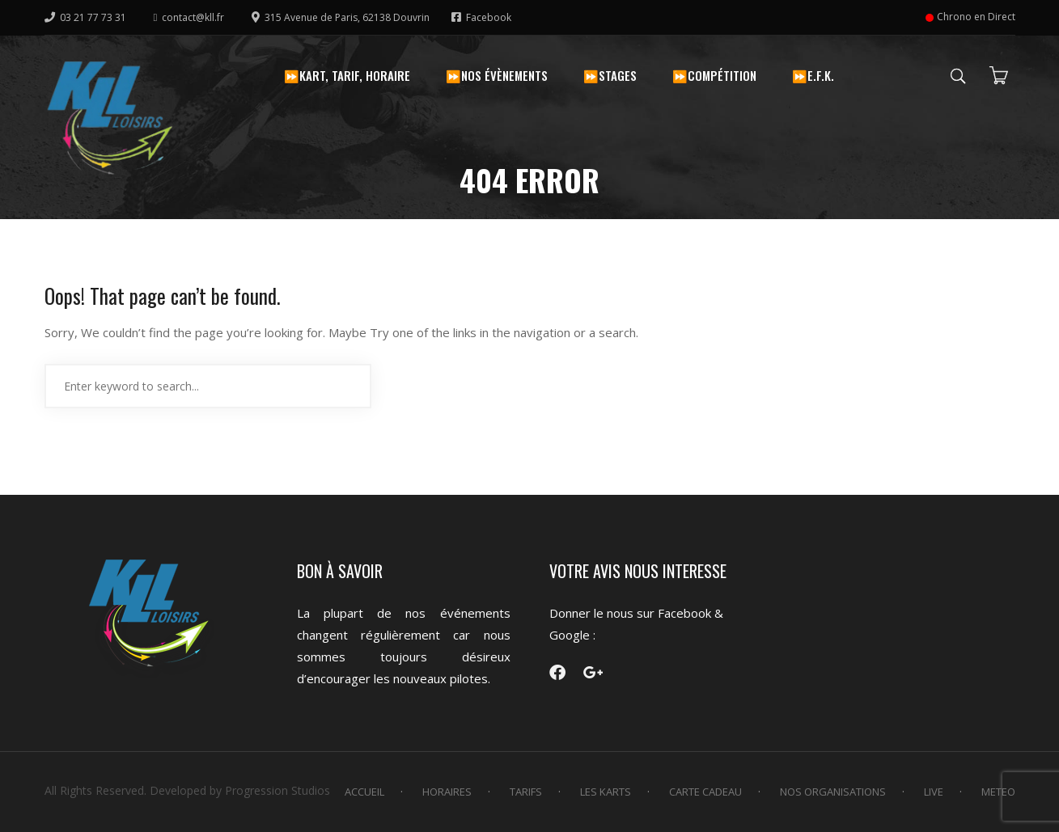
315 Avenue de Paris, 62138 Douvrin (342, 17)
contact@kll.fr (189, 17)
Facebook (481, 17)
